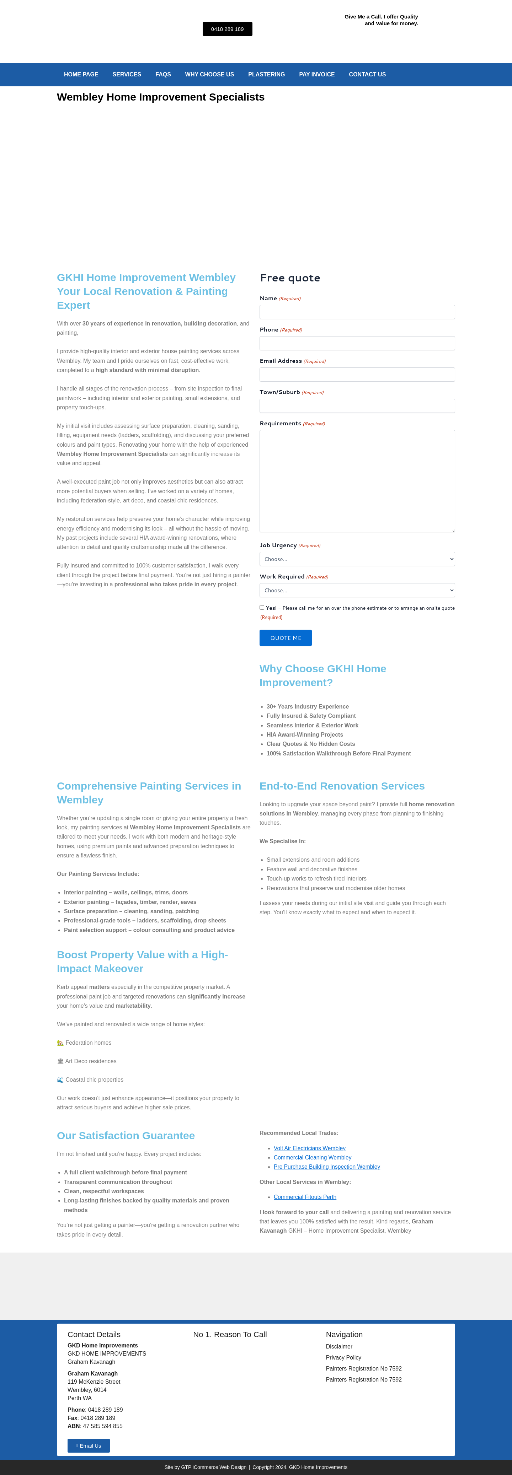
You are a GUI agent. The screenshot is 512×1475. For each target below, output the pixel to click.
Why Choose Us (209, 74)
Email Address (293, 361)
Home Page (81, 74)
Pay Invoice (317, 74)
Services (127, 74)
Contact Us (367, 74)
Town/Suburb (292, 392)
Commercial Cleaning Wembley (313, 1157)
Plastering (266, 74)
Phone (281, 329)
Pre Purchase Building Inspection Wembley (328, 1167)
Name (280, 298)
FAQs (163, 74)
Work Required (294, 576)
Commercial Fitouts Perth (306, 1197)
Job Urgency (290, 545)
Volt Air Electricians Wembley (310, 1148)
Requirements (292, 423)
